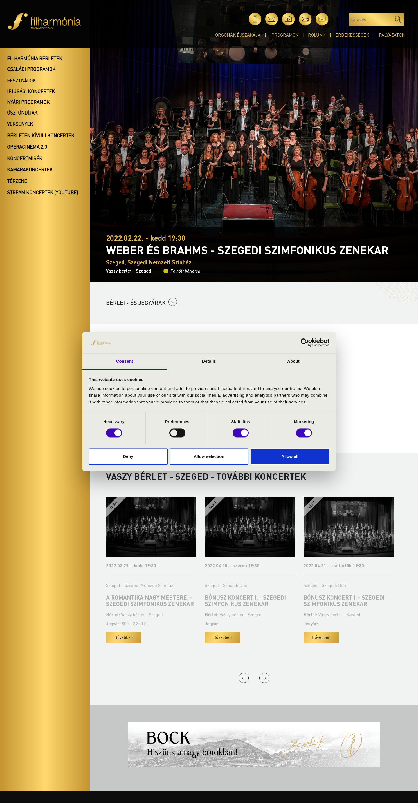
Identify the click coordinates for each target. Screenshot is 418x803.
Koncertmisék (24, 158)
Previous (244, 678)
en (339, 19)
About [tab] (293, 361)
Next (264, 678)
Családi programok (31, 69)
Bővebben (123, 637)
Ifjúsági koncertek (31, 91)
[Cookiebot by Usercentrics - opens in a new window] (304, 342)
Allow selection (209, 456)
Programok (284, 35)
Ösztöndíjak (22, 113)
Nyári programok (28, 102)
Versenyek (20, 124)
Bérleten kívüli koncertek (40, 135)
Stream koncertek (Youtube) (42, 192)
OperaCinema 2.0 (27, 147)
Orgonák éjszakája (237, 35)
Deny (128, 456)
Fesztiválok (21, 80)
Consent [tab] (124, 361)
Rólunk (316, 35)
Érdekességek (352, 35)
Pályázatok (391, 35)
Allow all (289, 456)
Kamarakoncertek (30, 169)
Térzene (17, 181)
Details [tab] (209, 361)
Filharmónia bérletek (34, 58)
